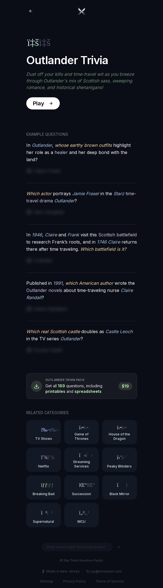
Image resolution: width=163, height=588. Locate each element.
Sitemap (46, 581)
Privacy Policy (74, 581)
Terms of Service (109, 581)
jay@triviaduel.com (103, 571)
